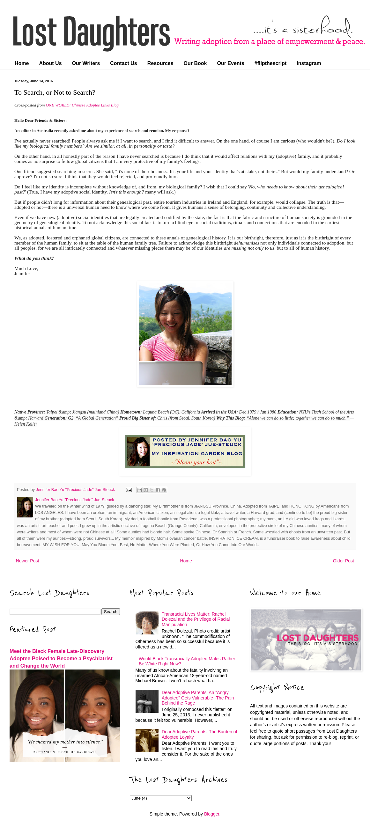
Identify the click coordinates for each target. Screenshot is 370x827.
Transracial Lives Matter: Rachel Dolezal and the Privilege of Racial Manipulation (196, 619)
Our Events (230, 63)
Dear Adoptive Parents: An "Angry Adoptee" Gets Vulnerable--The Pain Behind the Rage (198, 698)
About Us (50, 63)
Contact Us (123, 63)
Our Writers (86, 63)
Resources (160, 63)
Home (22, 63)
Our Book (195, 63)
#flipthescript (270, 63)
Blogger (211, 813)
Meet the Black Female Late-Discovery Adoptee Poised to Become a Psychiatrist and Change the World (61, 658)
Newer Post (27, 560)
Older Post (343, 560)
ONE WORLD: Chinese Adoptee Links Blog (82, 105)
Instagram (309, 63)
